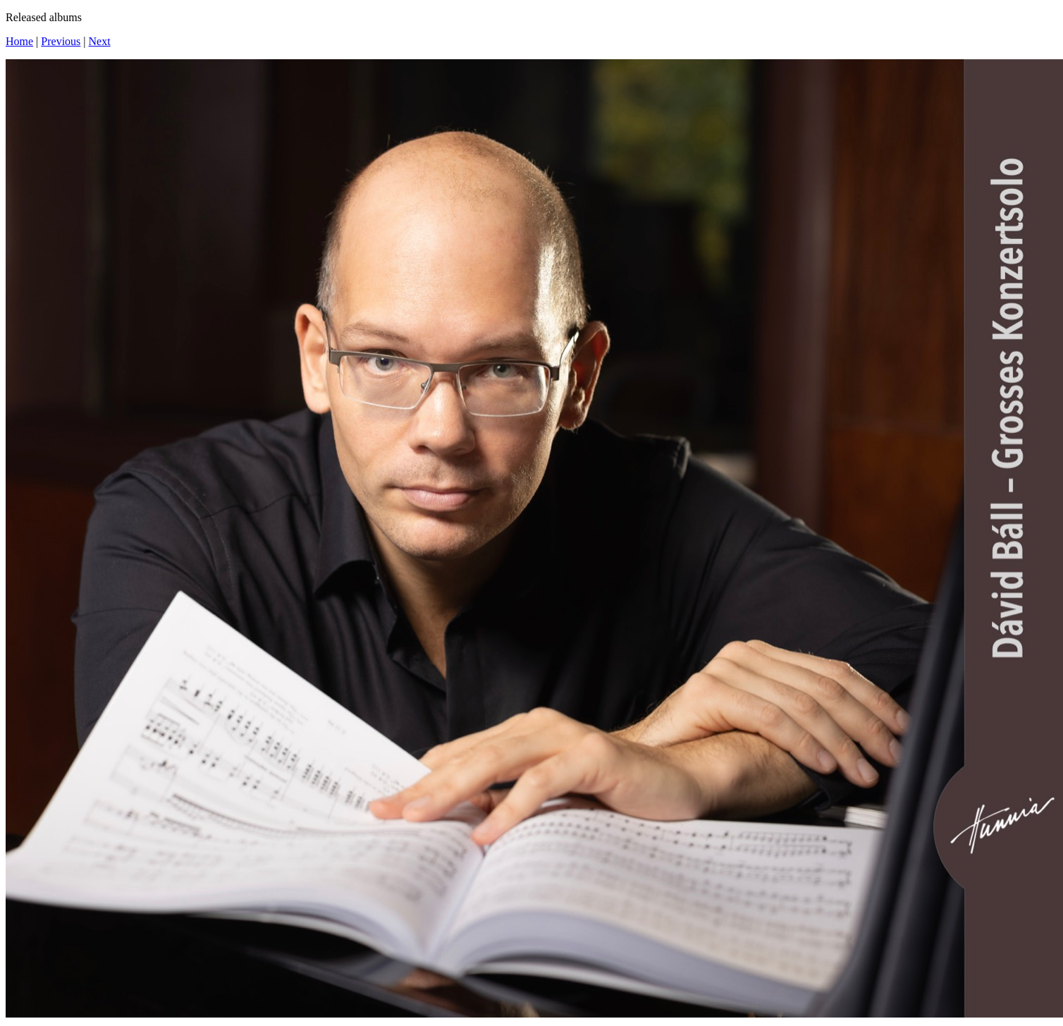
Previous (60, 41)
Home (19, 41)
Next (100, 41)
